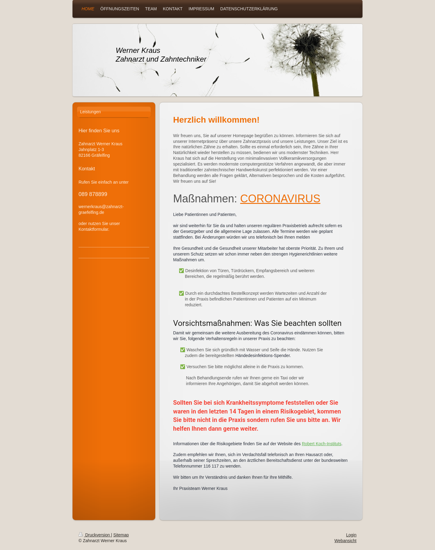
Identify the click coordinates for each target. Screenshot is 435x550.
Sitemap (121, 534)
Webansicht (345, 540)
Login (351, 534)
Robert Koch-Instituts (321, 443)
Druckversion (95, 534)
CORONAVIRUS (280, 198)
